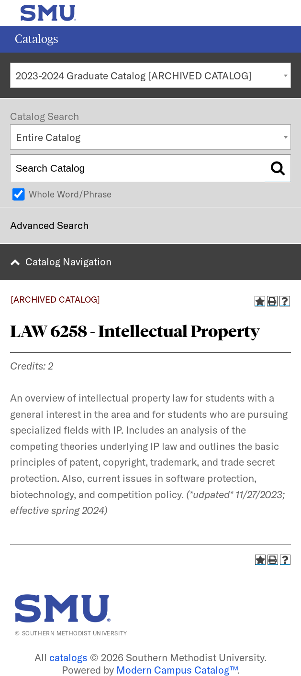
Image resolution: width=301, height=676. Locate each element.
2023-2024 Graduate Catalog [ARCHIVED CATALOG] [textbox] (134, 75)
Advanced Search (49, 225)
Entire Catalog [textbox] (48, 137)
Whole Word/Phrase (70, 194)
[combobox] (150, 75)
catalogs (68, 657)
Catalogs (36, 39)
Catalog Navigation (68, 261)
